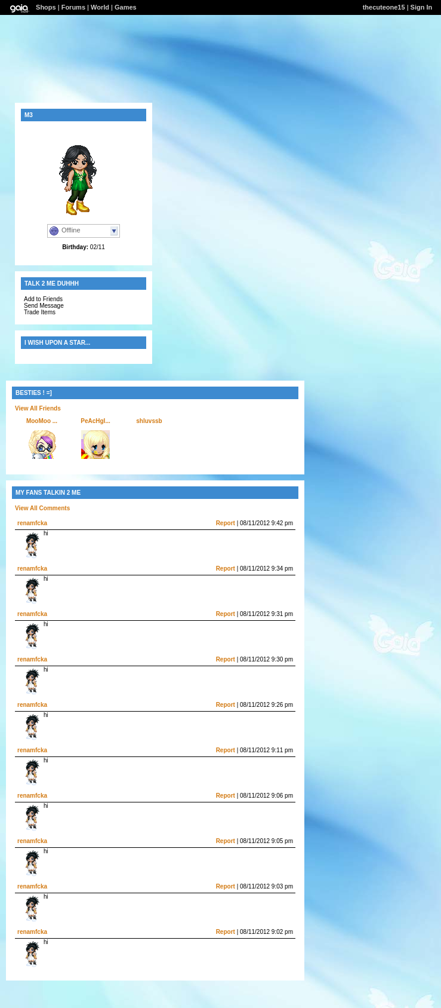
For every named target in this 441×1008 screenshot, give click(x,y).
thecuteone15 (384, 7)
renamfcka (32, 523)
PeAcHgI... (95, 421)
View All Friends (38, 408)
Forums (73, 7)
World (100, 7)
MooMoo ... (41, 421)
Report (225, 523)
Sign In (422, 7)
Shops (46, 7)
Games (126, 7)
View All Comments (42, 508)
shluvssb (149, 421)
